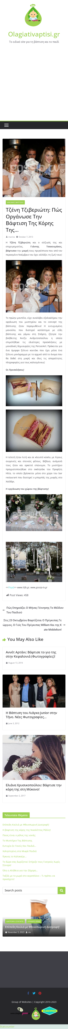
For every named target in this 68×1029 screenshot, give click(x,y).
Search (61, 890)
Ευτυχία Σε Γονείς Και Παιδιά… (19, 845)
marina (11, 236)
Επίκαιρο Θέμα (34, 921)
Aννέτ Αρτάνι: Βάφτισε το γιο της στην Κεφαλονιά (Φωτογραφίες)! (31, 654)
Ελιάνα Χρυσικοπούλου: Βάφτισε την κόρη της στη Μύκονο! (34, 787)
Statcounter (7, 1026)
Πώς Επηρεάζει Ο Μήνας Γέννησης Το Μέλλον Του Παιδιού (33, 610)
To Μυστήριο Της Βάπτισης (17, 840)
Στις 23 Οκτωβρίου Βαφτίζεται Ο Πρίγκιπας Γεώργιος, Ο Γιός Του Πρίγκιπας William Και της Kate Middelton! (34, 624)
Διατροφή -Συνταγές (15, 921)
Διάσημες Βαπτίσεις (15, 202)
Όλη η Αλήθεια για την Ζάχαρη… (20, 870)
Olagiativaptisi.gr (34, 34)
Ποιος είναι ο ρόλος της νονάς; (19, 835)
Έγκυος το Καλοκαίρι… (15, 856)
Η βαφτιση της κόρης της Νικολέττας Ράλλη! (27, 829)
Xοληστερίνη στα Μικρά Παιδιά (20, 851)
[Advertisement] (34, 85)
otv (29, 932)
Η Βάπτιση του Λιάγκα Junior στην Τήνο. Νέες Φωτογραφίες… (31, 715)
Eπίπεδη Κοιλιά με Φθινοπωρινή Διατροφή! (26, 824)
